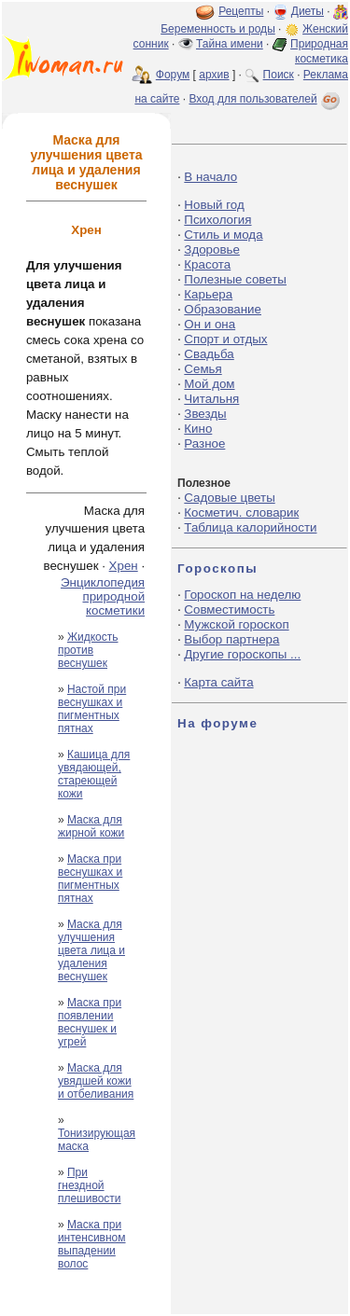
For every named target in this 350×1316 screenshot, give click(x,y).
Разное (204, 443)
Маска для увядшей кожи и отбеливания (95, 1081)
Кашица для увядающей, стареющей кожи (94, 774)
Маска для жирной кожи (91, 826)
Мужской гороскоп (236, 624)
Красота (207, 264)
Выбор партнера (231, 639)
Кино (198, 429)
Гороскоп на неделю (242, 595)
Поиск (278, 74)
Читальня (211, 399)
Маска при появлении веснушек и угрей (89, 1022)
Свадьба (208, 354)
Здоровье (212, 249)
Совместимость (229, 609)
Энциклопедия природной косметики (103, 596)
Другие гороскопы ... (242, 654)
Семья (202, 369)
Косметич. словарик (241, 512)
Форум (172, 74)
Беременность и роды (218, 28)
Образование (222, 309)
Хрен (123, 566)
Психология (217, 220)
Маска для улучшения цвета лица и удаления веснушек (91, 950)
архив (214, 74)
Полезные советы (235, 279)
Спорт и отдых (225, 339)
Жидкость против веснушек (88, 650)
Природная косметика (319, 51)
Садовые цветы (229, 498)
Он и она (209, 324)
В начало (210, 177)
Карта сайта (218, 682)
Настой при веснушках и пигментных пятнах (92, 709)
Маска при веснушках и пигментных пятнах (90, 878)
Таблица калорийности (250, 527)
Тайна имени (229, 43)
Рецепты (240, 11)
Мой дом (209, 384)
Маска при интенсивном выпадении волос (92, 1244)
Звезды (205, 414)
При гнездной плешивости (89, 1185)
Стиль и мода (223, 235)
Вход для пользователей (266, 98)
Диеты (307, 11)
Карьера (208, 294)
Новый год (214, 205)
